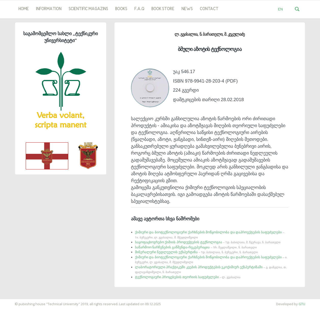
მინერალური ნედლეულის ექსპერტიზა (196, 252)
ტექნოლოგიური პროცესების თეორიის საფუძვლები (188, 277)
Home (23, 9)
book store (162, 9)
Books (121, 9)
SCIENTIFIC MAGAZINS (88, 9)
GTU (302, 304)
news (187, 9)
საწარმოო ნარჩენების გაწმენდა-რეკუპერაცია (196, 247)
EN (280, 9)
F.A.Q (139, 9)
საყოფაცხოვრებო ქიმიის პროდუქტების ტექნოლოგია (208, 242)
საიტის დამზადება (15, 301)
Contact (209, 9)
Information (48, 9)
